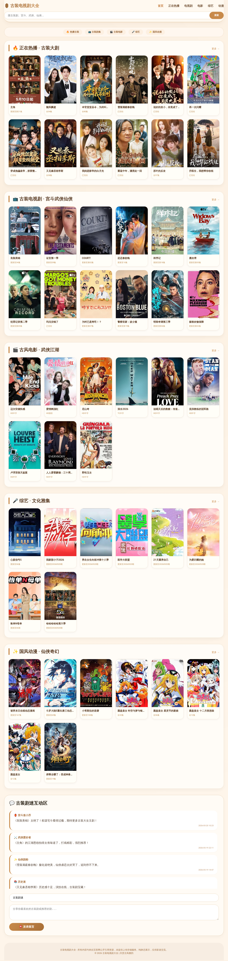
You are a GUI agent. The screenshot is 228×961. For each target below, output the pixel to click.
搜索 (216, 15)
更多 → (215, 49)
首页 (160, 5)
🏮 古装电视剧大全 (21, 5)
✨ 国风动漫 (161, 32)
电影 (200, 5)
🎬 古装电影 (116, 32)
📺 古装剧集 (92, 32)
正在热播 (173, 5)
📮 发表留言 (26, 927)
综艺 (210, 5)
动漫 (221, 5)
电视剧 (188, 5)
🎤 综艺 (138, 32)
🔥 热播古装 (67, 32)
